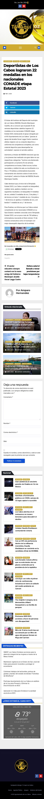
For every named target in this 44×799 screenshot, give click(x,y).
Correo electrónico (10, 432)
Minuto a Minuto (25, 61)
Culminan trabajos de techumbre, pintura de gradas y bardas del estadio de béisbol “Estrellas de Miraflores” (21, 674)
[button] (35, 48)
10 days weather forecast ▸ (22, 737)
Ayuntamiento (8, 61)
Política (33, 525)
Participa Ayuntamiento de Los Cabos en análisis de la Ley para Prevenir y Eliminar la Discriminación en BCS (21, 683)
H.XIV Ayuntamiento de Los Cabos (21, 794)
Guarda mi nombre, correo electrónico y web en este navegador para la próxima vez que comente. (21, 454)
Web (5, 441)
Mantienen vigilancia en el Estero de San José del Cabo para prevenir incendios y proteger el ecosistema (22, 664)
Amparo (26, 790)
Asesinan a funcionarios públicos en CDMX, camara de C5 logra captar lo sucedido (27, 498)
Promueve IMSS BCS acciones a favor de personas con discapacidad (26, 618)
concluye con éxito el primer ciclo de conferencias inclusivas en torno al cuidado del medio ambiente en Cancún (27, 584)
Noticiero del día (28, 493)
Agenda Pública (17, 790)
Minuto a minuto (37, 794)
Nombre (6, 423)
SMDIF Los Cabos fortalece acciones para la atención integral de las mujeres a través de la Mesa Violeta (20, 654)
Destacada (16, 61)
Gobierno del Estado (36, 790)
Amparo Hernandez (23, 292)
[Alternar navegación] (20, 47)
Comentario (8, 397)
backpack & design (16, 785)
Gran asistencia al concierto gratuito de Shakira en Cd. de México (26, 484)
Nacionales (26, 479)
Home (10, 790)
